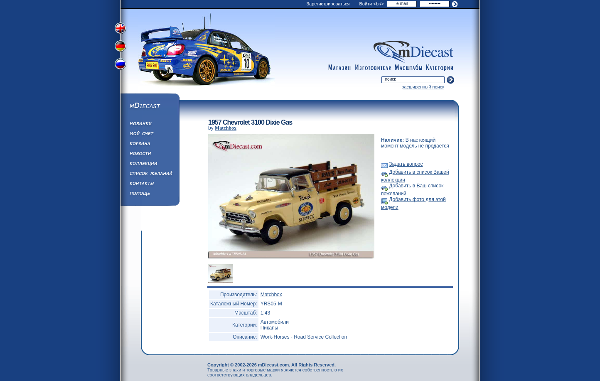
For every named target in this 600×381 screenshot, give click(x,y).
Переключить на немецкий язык (121, 47)
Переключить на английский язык (121, 28)
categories (440, 67)
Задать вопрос (406, 164)
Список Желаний (149, 174)
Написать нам (149, 184)
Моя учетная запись (149, 134)
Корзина (149, 144)
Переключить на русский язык (121, 65)
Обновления (149, 124)
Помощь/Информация (149, 194)
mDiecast (149, 106)
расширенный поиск (422, 86)
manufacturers (373, 67)
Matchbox (225, 128)
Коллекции (149, 164)
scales (408, 67)
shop (339, 67)
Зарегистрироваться (327, 3)
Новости (149, 154)
